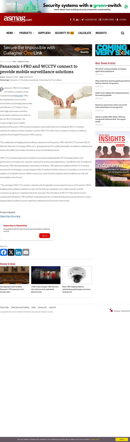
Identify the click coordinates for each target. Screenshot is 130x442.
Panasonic (13, 80)
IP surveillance (56, 80)
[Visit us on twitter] (73, 19)
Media (34, 307)
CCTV (20, 80)
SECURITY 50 (62, 33)
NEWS (10, 33)
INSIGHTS (101, 33)
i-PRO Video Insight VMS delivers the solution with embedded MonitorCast (44, 289)
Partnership (43, 80)
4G (49, 80)
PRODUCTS (26, 33)
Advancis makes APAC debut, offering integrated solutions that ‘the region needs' (110, 119)
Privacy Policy (4, 307)
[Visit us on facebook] (70, 19)
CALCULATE (84, 33)
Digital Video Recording (10, 216)
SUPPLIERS (44, 33)
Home (9, 61)
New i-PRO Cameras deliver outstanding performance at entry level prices (76, 289)
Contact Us (52, 307)
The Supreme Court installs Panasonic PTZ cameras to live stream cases (12, 289)
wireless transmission (30, 80)
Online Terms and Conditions (20, 307)
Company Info (42, 307)
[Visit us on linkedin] (77, 19)
